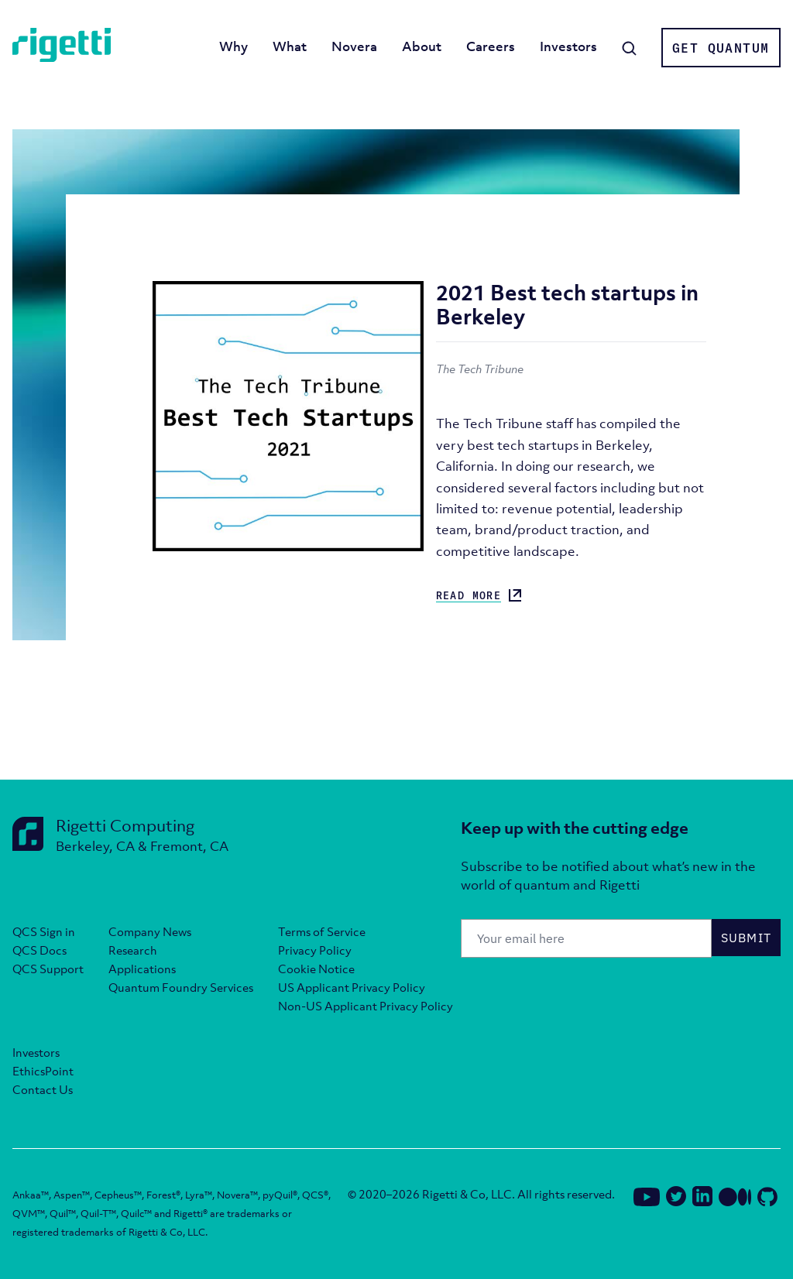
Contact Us (42, 1089)
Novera (354, 46)
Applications (142, 968)
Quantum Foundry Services (180, 987)
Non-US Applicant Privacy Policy (365, 1005)
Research (132, 950)
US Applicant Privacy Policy (351, 987)
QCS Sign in (43, 931)
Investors (568, 46)
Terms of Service (322, 931)
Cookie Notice (316, 968)
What (290, 46)
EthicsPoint (43, 1070)
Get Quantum (720, 48)
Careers (490, 46)
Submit (746, 937)
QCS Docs (39, 950)
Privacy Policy (315, 950)
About (421, 46)
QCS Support (48, 968)
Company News (149, 931)
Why (233, 46)
